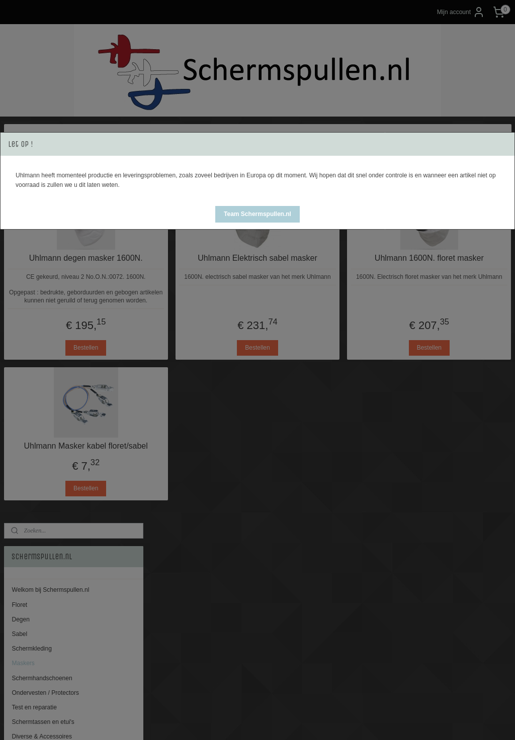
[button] (257, 214)
